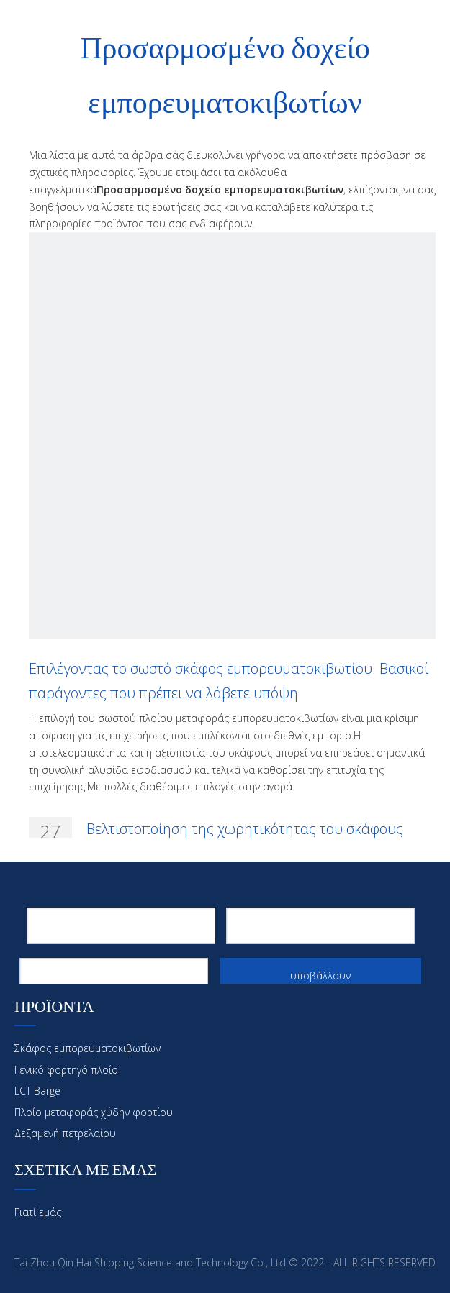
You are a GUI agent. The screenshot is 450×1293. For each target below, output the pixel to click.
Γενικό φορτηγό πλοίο (66, 1070)
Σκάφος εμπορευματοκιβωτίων (87, 1048)
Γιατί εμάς (37, 1212)
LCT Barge (37, 1090)
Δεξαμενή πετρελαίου (65, 1133)
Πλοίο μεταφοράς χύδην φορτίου (93, 1112)
